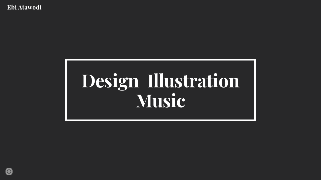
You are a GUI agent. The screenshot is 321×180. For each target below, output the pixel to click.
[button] (9, 171)
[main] (160, 90)
